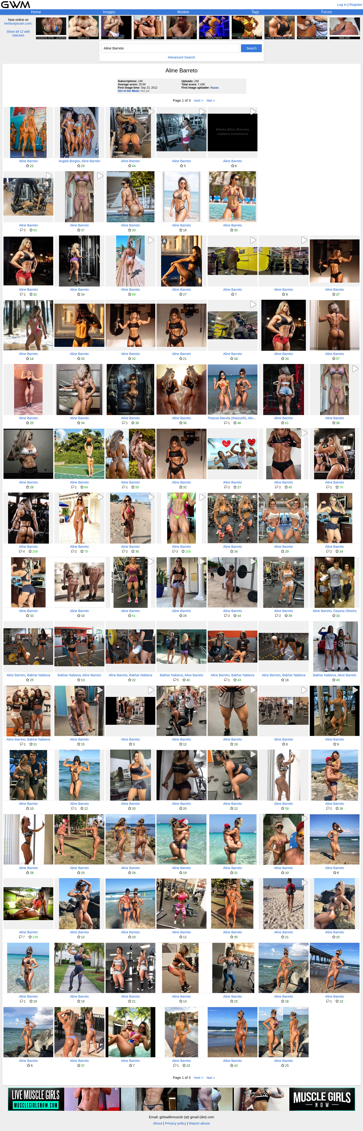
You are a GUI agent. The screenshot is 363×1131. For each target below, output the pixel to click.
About (157, 1123)
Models (183, 12)
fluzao (214, 87)
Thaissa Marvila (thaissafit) (227, 418)
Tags (255, 12)
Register (355, 4)
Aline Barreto (28, 161)
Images (109, 12)
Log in (342, 4)
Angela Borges (69, 161)
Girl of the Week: (129, 91)
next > (198, 100)
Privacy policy (175, 1123)
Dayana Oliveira (345, 611)
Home (36, 12)
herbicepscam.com (17, 23)
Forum (326, 12)
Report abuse (199, 1123)
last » (211, 100)
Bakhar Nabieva (38, 675)
